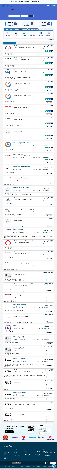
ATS (30, 1)
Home (12, 1)
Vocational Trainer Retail (21, 304)
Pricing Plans (26, 1)
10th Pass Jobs (17, 456)
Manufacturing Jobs (6, 453)
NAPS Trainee (19, 197)
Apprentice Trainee (20, 106)
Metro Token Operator (20, 336)
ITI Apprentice (19, 294)
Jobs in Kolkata (35, 466)
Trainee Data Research (20, 381)
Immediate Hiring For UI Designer (23, 358)
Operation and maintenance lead (23, 166)
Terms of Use (26, 455)
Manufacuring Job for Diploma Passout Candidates (26, 240)
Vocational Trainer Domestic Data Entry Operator (26, 314)
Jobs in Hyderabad (42, 466)
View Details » (49, 290)
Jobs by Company (9, 29)
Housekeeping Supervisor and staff (23, 347)
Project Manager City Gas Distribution (23, 142)
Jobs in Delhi (7, 466)
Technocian (18, 218)
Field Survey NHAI (20, 262)
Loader (17, 251)
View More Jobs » (49, 422)
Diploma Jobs (16, 453)
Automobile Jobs (6, 455)
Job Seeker (13, 6)
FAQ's (25, 452)
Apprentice (18, 45)
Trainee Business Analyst (21, 369)
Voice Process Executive (21, 392)
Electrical (18, 81)
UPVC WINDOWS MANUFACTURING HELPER (25, 69)
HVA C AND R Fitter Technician (22, 187)
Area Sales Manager (20, 57)
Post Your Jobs (21, 1)
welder (17, 208)
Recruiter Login (37, 454)
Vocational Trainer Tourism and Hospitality (25, 283)
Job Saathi (36, 452)
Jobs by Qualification (21, 29)
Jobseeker (49, 5)
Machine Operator (20, 154)
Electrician (18, 325)
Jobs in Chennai (28, 466)
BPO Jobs (6, 458)
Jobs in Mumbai (21, 466)
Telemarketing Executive (21, 402)
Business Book (37, 451)
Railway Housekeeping (21, 272)
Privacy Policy (27, 454)
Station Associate (19, 229)
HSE (17, 93)
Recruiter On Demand (35, 1)
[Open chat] (54, 466)
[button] (53, 463)
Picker (17, 118)
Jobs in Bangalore (14, 466)
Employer (12, 9)
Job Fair (16, 1)
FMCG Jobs (6, 457)
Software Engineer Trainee (21, 177)
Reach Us (26, 451)
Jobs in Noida (49, 466)
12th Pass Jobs (17, 455)
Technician (18, 130)
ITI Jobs (15, 452)
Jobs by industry (33, 29)
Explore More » (51, 39)
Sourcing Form (37, 455)
